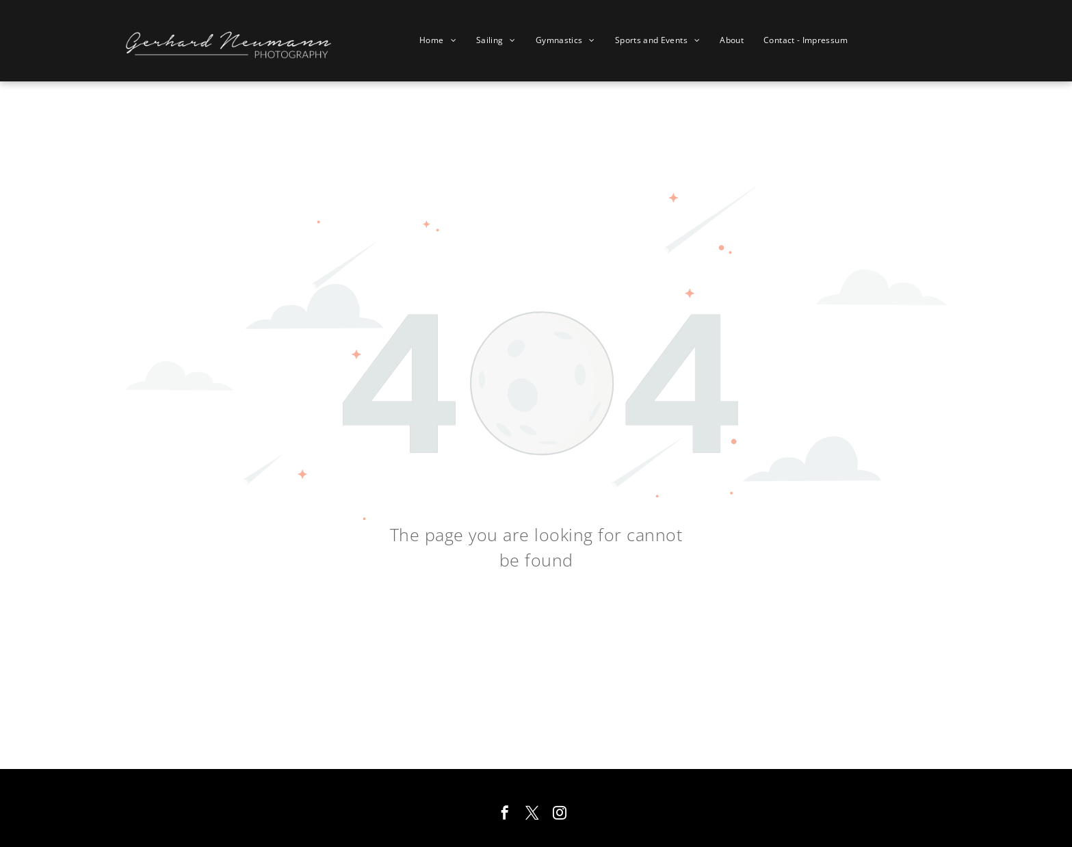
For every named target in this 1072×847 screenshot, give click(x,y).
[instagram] (559, 814)
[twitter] (532, 814)
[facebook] (505, 814)
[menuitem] (443, 40)
